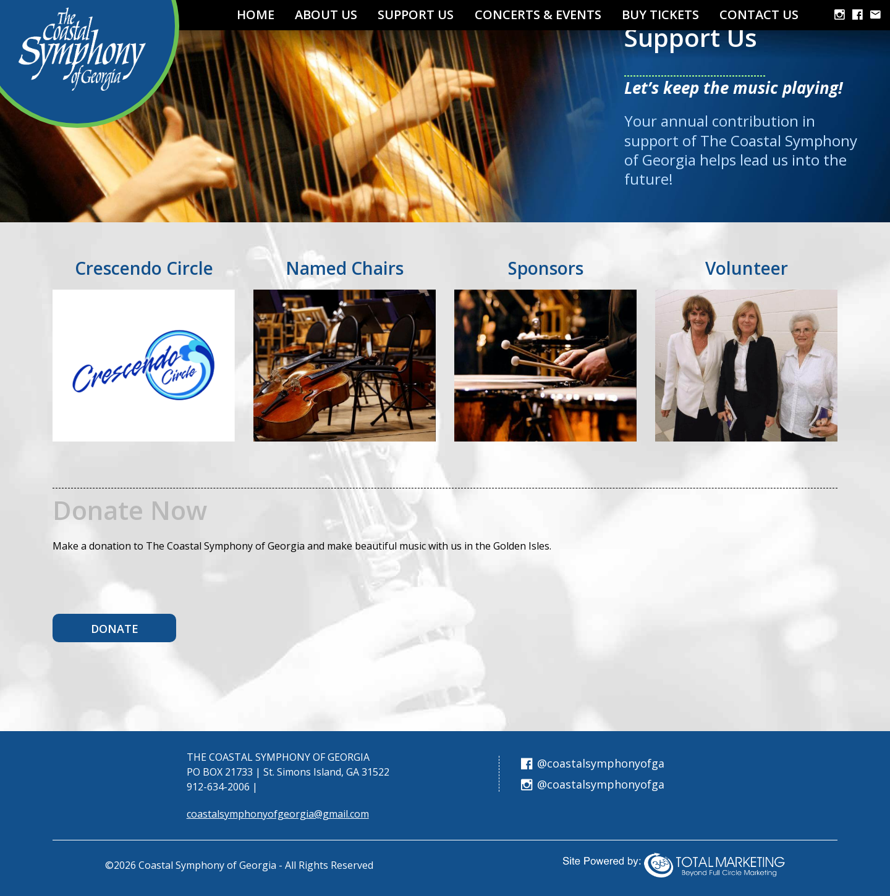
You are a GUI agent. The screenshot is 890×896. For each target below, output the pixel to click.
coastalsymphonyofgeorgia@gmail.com (278, 814)
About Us (326, 14)
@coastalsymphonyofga (592, 763)
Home (255, 14)
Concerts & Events (538, 14)
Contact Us (759, 14)
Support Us (416, 14)
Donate (114, 628)
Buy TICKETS (660, 14)
